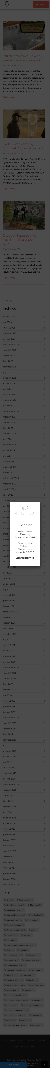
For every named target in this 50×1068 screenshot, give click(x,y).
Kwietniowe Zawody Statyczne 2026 (25, 534)
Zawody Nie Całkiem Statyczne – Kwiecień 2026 (25, 547)
